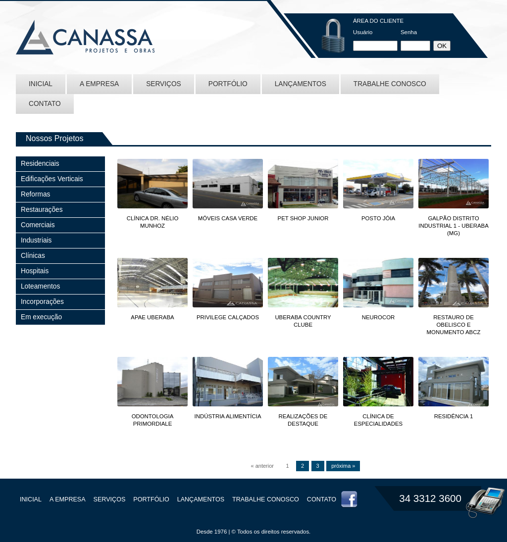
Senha (409, 32)
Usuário (362, 32)
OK (442, 45)
